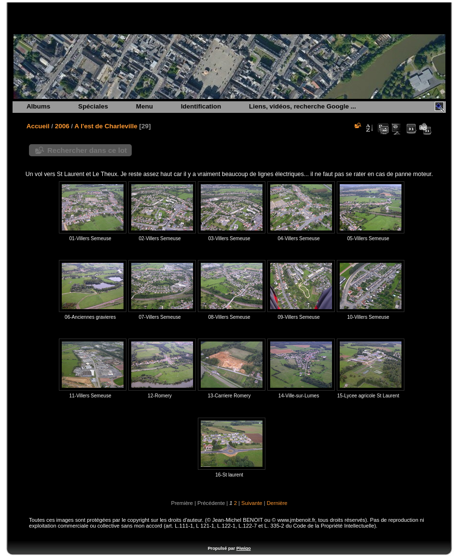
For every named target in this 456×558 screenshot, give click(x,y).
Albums (38, 106)
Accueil (38, 126)
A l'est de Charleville (105, 126)
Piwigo (243, 548)
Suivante (252, 503)
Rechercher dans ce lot (87, 150)
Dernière (277, 503)
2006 (62, 126)
